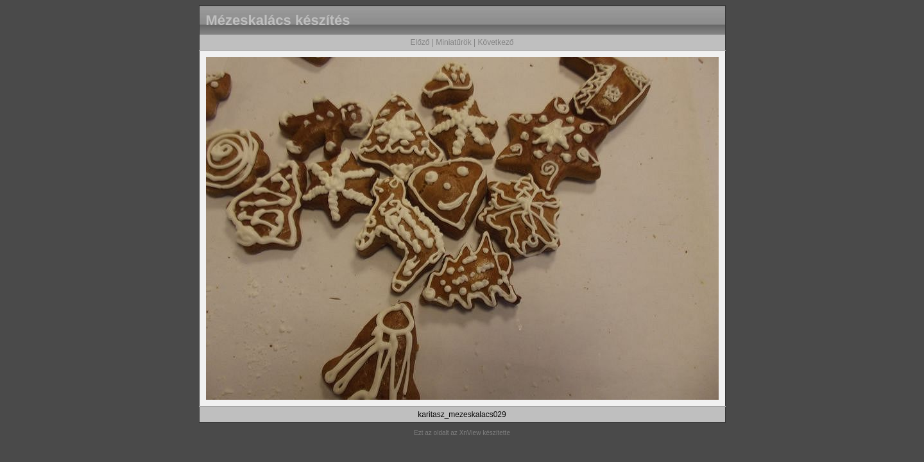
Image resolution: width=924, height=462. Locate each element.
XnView (470, 432)
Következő (495, 42)
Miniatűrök (453, 42)
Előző (419, 42)
